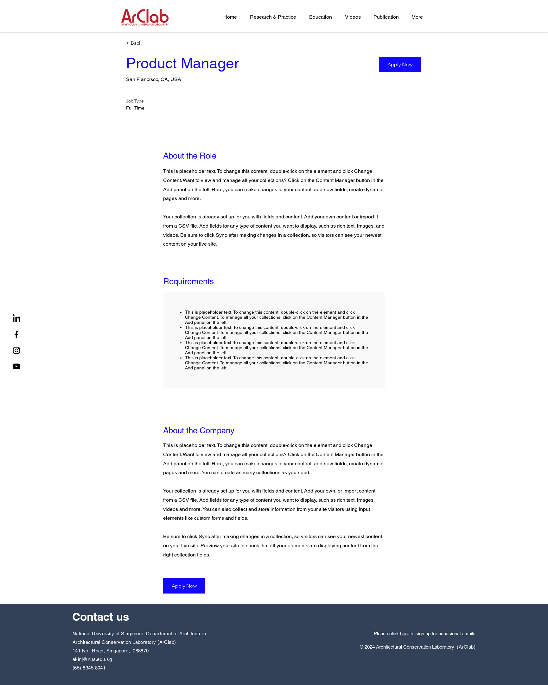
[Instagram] (16, 350)
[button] (400, 64)
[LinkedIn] (16, 319)
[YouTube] (16, 366)
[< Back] (148, 43)
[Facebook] (16, 334)
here (404, 633)
